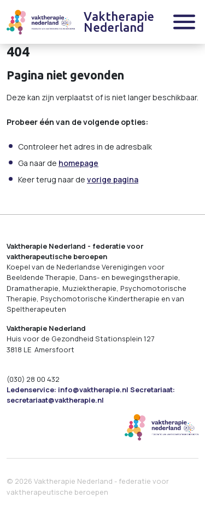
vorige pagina (112, 179)
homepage (78, 163)
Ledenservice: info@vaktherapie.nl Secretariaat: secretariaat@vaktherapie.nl (91, 395)
